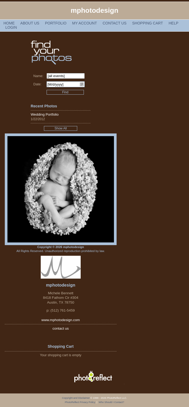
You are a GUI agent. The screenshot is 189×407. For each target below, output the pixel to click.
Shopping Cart (147, 23)
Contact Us (114, 23)
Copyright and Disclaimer (76, 398)
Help (174, 23)
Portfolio (56, 23)
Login (11, 27)
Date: (37, 84)
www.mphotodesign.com (61, 320)
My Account (84, 23)
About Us (29, 23)
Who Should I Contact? (111, 402)
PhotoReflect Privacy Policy (80, 402)
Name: (38, 76)
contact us (60, 328)
